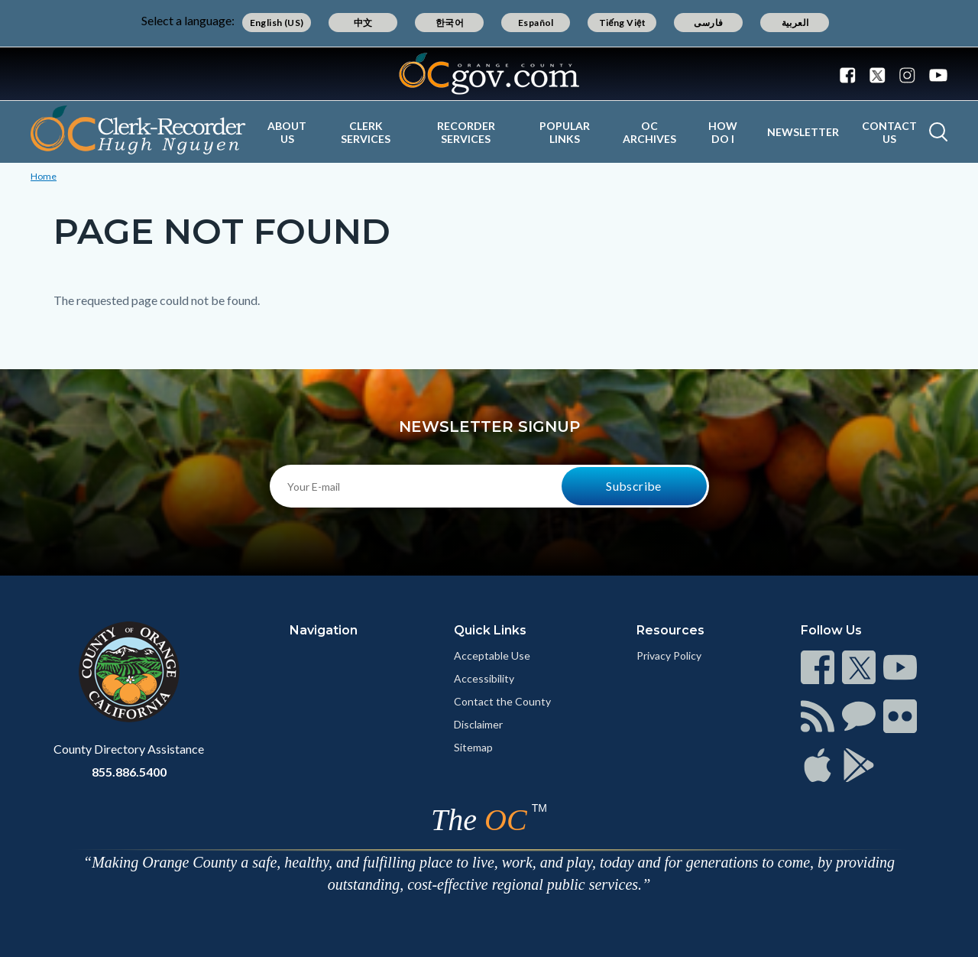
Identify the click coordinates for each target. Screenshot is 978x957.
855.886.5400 (129, 771)
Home (44, 176)
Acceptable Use (492, 655)
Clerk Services (365, 132)
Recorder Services (466, 132)
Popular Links (564, 132)
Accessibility (484, 678)
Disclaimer (478, 724)
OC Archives (649, 132)
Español (536, 22)
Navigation (324, 630)
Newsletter (803, 131)
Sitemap (473, 747)
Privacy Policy (668, 655)
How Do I (722, 132)
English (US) (277, 22)
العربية (795, 22)
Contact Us (889, 132)
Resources (670, 630)
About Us (286, 132)
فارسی (708, 22)
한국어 (450, 22)
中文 (363, 22)
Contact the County (502, 701)
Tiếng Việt (622, 22)
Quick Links (490, 630)
